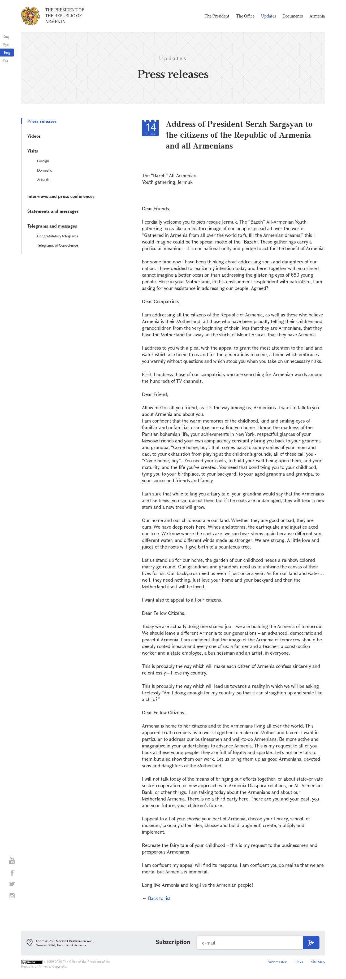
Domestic (44, 170)
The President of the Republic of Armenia (64, 15)
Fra (5, 60)
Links (299, 961)
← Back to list (156, 898)
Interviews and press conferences (60, 196)
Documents (293, 16)
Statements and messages (53, 211)
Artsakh (43, 179)
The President (217, 16)
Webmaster (277, 961)
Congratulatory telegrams (57, 235)
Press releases (42, 121)
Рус (6, 44)
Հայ (6, 36)
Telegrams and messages (52, 226)
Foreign (43, 160)
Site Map (318, 961)
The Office (245, 16)
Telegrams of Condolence (57, 245)
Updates (268, 16)
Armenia (317, 16)
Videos (34, 136)
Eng (7, 52)
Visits (32, 151)
